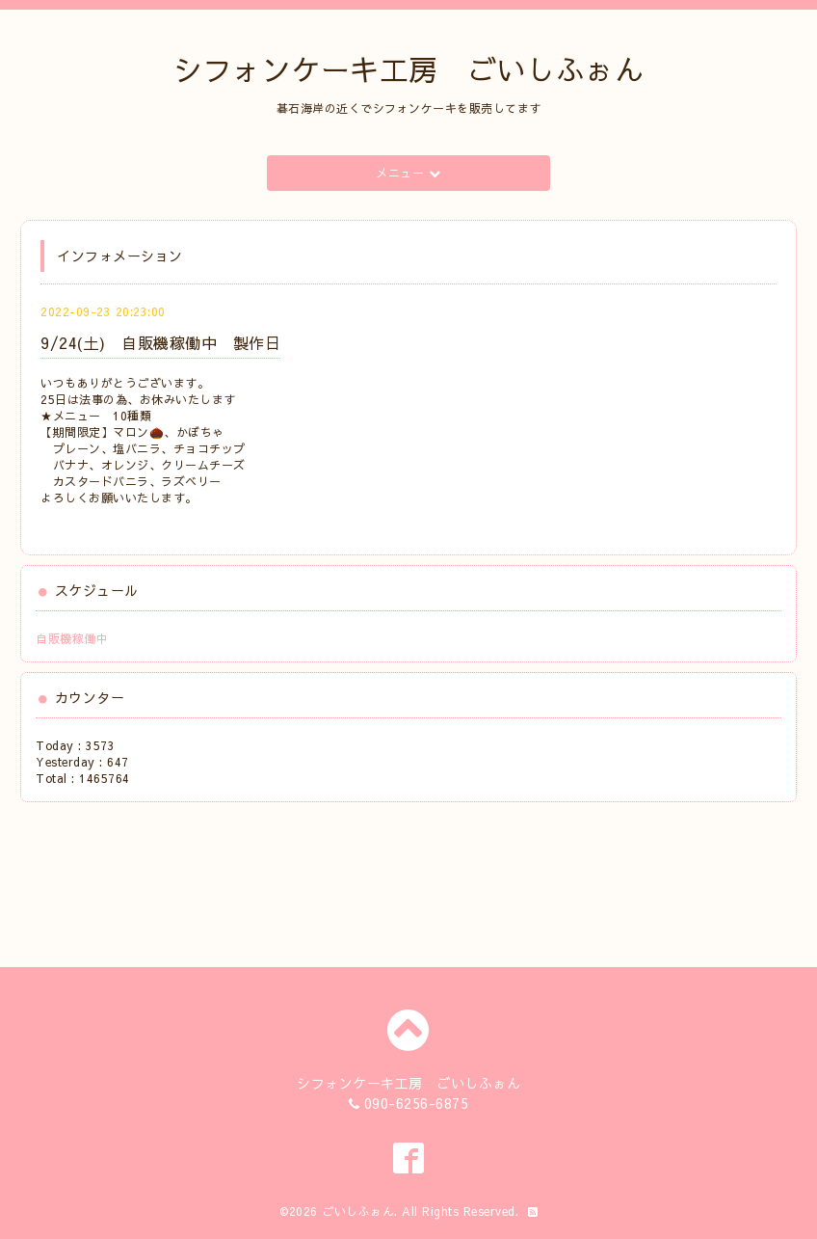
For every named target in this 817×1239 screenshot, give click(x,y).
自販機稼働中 (72, 638)
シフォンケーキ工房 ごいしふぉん (408, 69)
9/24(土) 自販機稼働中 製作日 (160, 342)
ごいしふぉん (358, 1211)
